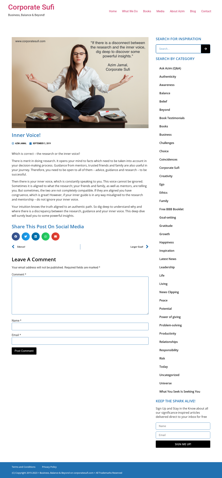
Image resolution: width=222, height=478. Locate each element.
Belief (163, 101)
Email (16, 335)
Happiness (166, 242)
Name (16, 320)
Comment (19, 274)
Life (161, 275)
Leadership (167, 267)
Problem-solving (170, 325)
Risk (162, 358)
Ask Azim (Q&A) (170, 68)
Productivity (167, 333)
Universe (165, 383)
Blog (193, 11)
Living (163, 284)
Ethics (163, 193)
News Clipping (169, 292)
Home (113, 11)
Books (147, 11)
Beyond (164, 110)
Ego (161, 184)
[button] (16, 236)
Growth (164, 234)
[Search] (205, 49)
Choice (164, 151)
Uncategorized (169, 375)
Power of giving (170, 317)
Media (160, 11)
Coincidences (168, 159)
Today (163, 367)
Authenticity (167, 77)
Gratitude (166, 226)
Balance (164, 93)
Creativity (166, 176)
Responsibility (169, 350)
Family (163, 201)
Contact (206, 11)
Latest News (167, 259)
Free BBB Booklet (171, 209)
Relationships (168, 342)
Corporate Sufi (31, 7)
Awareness (167, 85)
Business (165, 135)
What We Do (130, 11)
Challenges (166, 143)
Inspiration (166, 251)
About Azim (177, 11)
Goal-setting (167, 217)
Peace (163, 300)
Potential (165, 309)
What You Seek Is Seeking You (179, 391)
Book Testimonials (172, 118)
